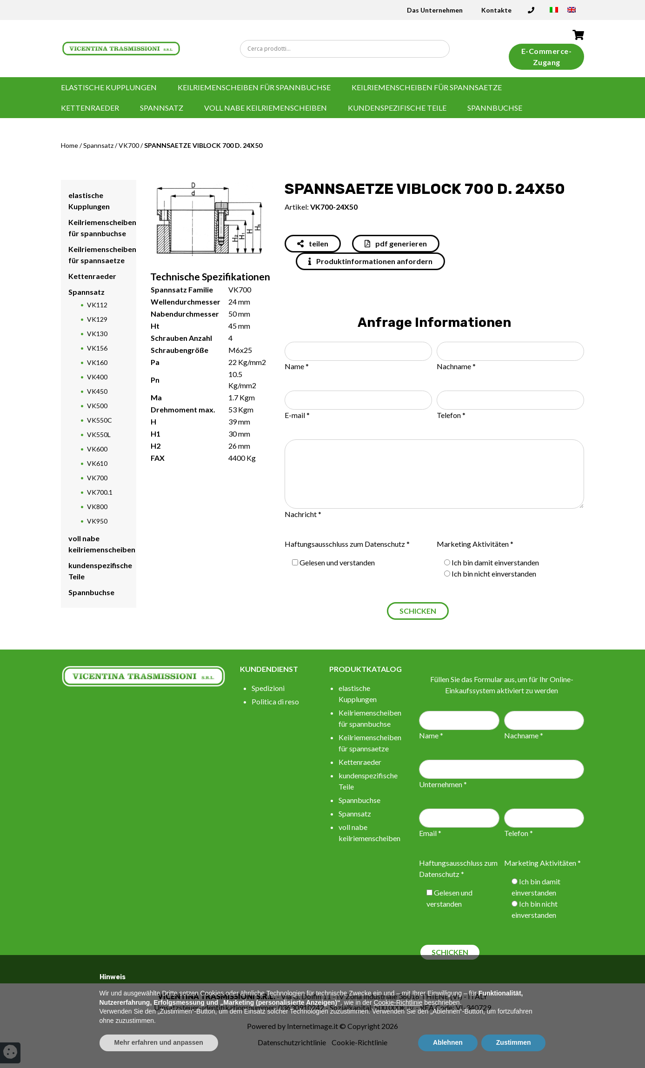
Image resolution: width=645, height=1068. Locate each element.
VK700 (129, 145)
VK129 (97, 319)
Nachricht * (303, 514)
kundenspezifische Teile (397, 107)
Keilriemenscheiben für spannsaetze (427, 87)
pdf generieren (396, 243)
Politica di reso (275, 701)
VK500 (97, 406)
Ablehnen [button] (448, 1042)
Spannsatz (161, 107)
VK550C (99, 420)
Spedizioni (268, 687)
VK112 (97, 305)
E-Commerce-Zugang (546, 56)
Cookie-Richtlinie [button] (397, 1002)
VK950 (97, 521)
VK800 (97, 507)
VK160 (97, 362)
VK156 (97, 348)
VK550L (99, 434)
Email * (430, 833)
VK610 (97, 463)
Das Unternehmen (435, 10)
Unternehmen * (443, 784)
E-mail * (297, 415)
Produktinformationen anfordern (370, 261)
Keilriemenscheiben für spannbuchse (254, 87)
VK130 (97, 334)
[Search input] (347, 48)
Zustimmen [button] (513, 1042)
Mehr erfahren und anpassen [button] (158, 1042)
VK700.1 (100, 492)
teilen (312, 243)
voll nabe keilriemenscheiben (265, 107)
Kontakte (496, 10)
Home (69, 145)
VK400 (97, 377)
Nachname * (456, 366)
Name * (297, 366)
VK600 (97, 449)
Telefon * (451, 415)
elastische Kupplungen (109, 87)
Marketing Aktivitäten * (475, 543)
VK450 (97, 391)
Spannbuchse (494, 107)
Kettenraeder (90, 107)
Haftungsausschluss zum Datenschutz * (347, 543)
